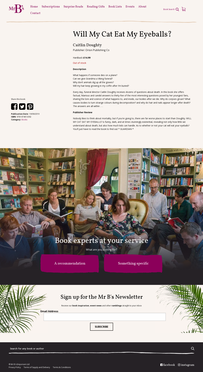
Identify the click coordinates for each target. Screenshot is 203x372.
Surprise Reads (73, 7)
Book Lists (115, 7)
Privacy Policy (15, 367)
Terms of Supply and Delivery (37, 367)
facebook (169, 365)
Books (24, 119)
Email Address (49, 311)
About (142, 7)
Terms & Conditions (62, 367)
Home (34, 7)
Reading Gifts (96, 7)
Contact (35, 13)
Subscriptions (51, 7)
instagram (187, 365)
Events (130, 7)
